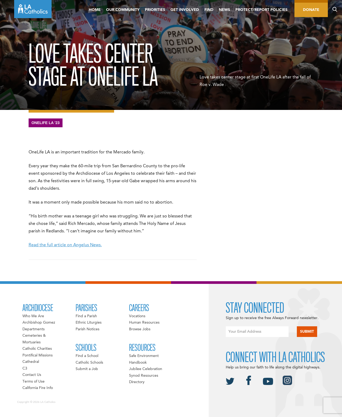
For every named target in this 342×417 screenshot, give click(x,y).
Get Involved (184, 10)
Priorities (155, 10)
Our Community (122, 10)
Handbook (138, 362)
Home (95, 10)
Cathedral (30, 362)
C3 (24, 368)
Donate (311, 10)
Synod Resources (143, 376)
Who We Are (33, 316)
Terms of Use (33, 381)
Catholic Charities (37, 349)
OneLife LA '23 (46, 123)
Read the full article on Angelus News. (65, 245)
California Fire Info (37, 388)
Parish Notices (87, 329)
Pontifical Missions (37, 355)
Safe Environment (144, 356)
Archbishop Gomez (38, 322)
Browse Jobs (139, 329)
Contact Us (31, 375)
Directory (137, 382)
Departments (33, 329)
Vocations (137, 316)
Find (208, 10)
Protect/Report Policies (261, 10)
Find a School (87, 356)
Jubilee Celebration (145, 369)
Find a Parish (86, 316)
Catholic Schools (89, 362)
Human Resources (144, 322)
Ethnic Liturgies (89, 322)
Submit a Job (87, 369)
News (224, 10)
